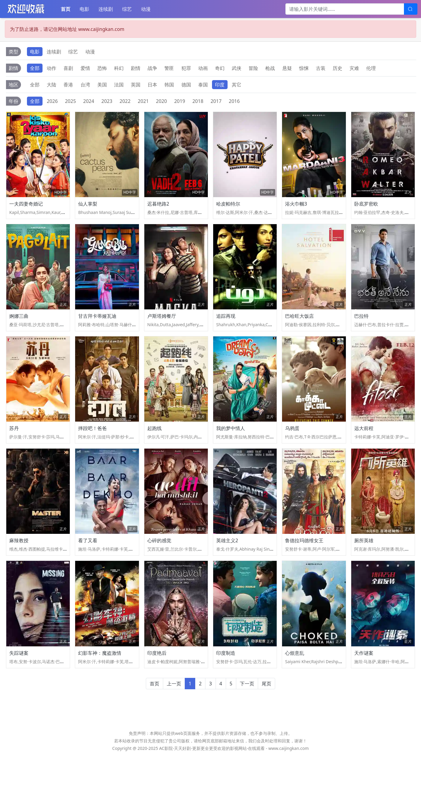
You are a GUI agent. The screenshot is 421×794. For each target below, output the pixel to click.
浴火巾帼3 (296, 211)
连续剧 (106, 9)
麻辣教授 (18, 570)
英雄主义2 (227, 570)
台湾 (85, 84)
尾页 (266, 721)
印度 (220, 84)
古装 (320, 68)
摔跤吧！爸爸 (92, 451)
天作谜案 (363, 690)
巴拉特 (361, 331)
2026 (52, 101)
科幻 (119, 68)
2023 (107, 101)
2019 (179, 101)
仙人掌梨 (87, 211)
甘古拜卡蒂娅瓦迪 (97, 331)
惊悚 (304, 68)
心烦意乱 (294, 690)
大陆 (51, 84)
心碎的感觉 (159, 570)
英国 (135, 84)
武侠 (236, 68)
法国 (119, 84)
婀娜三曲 (18, 331)
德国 (186, 84)
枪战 (270, 68)
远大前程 (363, 451)
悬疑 (287, 68)
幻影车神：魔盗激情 (99, 690)
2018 (197, 101)
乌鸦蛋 (292, 451)
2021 (143, 101)
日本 (152, 84)
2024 (88, 101)
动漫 (146, 9)
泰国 (203, 84)
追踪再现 (225, 331)
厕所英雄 (363, 570)
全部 (35, 68)
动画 (203, 68)
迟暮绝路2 (158, 211)
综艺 (127, 9)
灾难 (354, 68)
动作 (51, 68)
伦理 (371, 68)
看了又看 (87, 570)
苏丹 (14, 451)
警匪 (169, 68)
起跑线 (154, 451)
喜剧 (68, 68)
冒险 (253, 68)
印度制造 (225, 690)
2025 (70, 101)
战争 (152, 68)
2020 (161, 101)
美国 (102, 84)
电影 (84, 9)
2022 (125, 101)
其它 (236, 84)
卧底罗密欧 (366, 211)
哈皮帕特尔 (228, 211)
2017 (216, 101)
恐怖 (102, 68)
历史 (337, 68)
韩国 (169, 84)
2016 (234, 101)
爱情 (85, 68)
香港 (68, 84)
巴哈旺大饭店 (299, 331)
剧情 (135, 68)
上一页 (174, 721)
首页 (65, 9)
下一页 (247, 721)
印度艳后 (156, 690)
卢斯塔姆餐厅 (161, 331)
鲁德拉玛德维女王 (304, 570)
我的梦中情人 (230, 451)
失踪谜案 (18, 690)
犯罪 (186, 68)
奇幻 (220, 68)
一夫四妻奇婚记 (26, 211)
